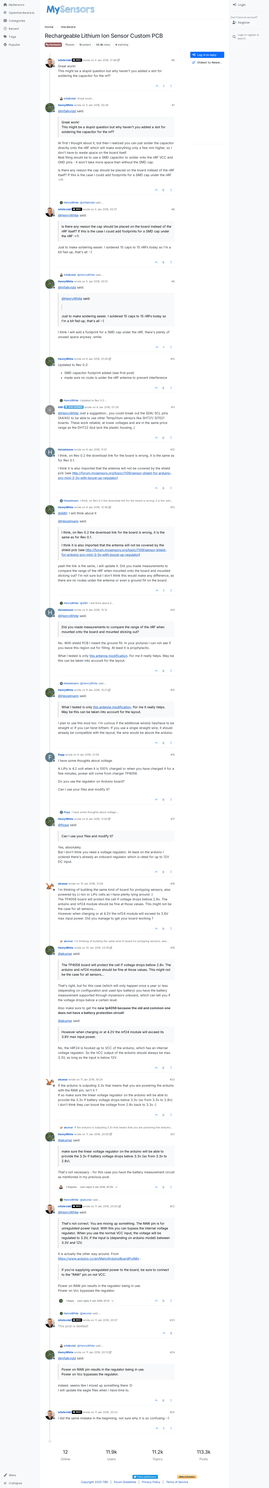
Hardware (53, 44)
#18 (172, 883)
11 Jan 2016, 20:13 (97, 1352)
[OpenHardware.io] (20, 13)
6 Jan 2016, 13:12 (96, 609)
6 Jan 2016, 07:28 (108, 407)
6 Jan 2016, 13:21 (96, 689)
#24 (172, 1352)
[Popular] (20, 45)
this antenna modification (108, 656)
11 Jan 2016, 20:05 (106, 1206)
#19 (172, 947)
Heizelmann (65, 449)
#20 (172, 1079)
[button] (20, 1475)
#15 (172, 689)
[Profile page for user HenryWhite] (50, 108)
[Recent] (20, 29)
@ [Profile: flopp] (63, 825)
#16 (172, 754)
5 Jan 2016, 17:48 (105, 60)
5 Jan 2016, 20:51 (97, 281)
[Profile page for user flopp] (50, 757)
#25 (172, 1412)
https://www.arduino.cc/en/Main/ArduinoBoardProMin (98, 1259)
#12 (172, 449)
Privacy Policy (151, 1482)
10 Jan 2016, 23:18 (97, 947)
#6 (173, 60)
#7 (173, 105)
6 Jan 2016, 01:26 (97, 358)
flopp (61, 754)
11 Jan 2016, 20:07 (106, 1320)
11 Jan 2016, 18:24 (92, 1079)
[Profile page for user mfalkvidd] (50, 63)
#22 (172, 1206)
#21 (172, 1134)
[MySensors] (20, 5)
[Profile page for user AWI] (50, 410)
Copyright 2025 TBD (94, 1482)
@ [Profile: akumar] (65, 954)
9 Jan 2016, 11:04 (96, 818)
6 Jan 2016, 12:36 (97, 507)
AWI (60, 407)
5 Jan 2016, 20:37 (106, 209)
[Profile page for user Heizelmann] (50, 452)
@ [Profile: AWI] (62, 513)
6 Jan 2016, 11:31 (96, 449)
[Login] (249, 5)
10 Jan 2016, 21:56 (92, 883)
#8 (173, 209)
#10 (172, 358)
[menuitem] (249, 5)
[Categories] (20, 21)
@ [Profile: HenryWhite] (68, 215)
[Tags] (20, 37)
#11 (173, 407)
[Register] (249, 22)
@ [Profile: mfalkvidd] (67, 111)
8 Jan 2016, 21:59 (88, 754)
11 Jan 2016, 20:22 (106, 1412)
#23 (172, 1320)
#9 (173, 281)
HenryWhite (65, 105)
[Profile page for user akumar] (50, 886)
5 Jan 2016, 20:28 (97, 105)
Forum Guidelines (125, 1482)
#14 (172, 609)
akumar (63, 883)
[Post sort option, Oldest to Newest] (207, 63)
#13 (172, 507)
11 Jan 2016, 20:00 (97, 1134)
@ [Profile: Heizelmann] (68, 521)
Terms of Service (177, 1482)
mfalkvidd (64, 60)
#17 (173, 818)
